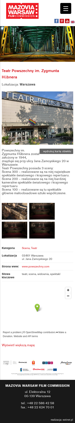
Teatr (34, 248)
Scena (26, 248)
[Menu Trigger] (65, 8)
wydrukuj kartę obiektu (56, 151)
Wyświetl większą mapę (18, 345)
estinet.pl (68, 419)
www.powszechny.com (35, 266)
